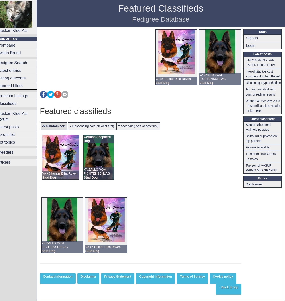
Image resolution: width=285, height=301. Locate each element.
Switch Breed (15, 53)
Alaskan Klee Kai (20, 17)
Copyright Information (161, 276)
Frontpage (12, 45)
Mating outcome (17, 78)
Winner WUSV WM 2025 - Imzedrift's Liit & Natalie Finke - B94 (264, 111)
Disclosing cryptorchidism (257, 85)
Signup (253, 38)
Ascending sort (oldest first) (144, 126)
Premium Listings (18, 96)
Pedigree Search (18, 63)
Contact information (63, 276)
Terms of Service (198, 276)
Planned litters (15, 85)
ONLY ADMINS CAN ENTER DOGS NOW (261, 62)
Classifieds (12, 103)
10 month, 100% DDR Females (262, 161)
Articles (9, 162)
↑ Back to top (229, 287)
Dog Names (255, 189)
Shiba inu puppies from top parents (263, 143)
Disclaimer (94, 276)
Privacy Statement (123, 276)
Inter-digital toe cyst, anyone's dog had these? (264, 74)
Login (251, 45)
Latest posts (14, 127)
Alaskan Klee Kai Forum (18, 116)
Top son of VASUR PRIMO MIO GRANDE (262, 173)
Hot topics (12, 142)
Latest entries (15, 70)
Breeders (11, 152)
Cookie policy (229, 276)
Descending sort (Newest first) (97, 126)
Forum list (12, 134)
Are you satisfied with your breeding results (261, 97)
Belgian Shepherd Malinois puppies (259, 132)
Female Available (258, 152)
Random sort (59, 126)
